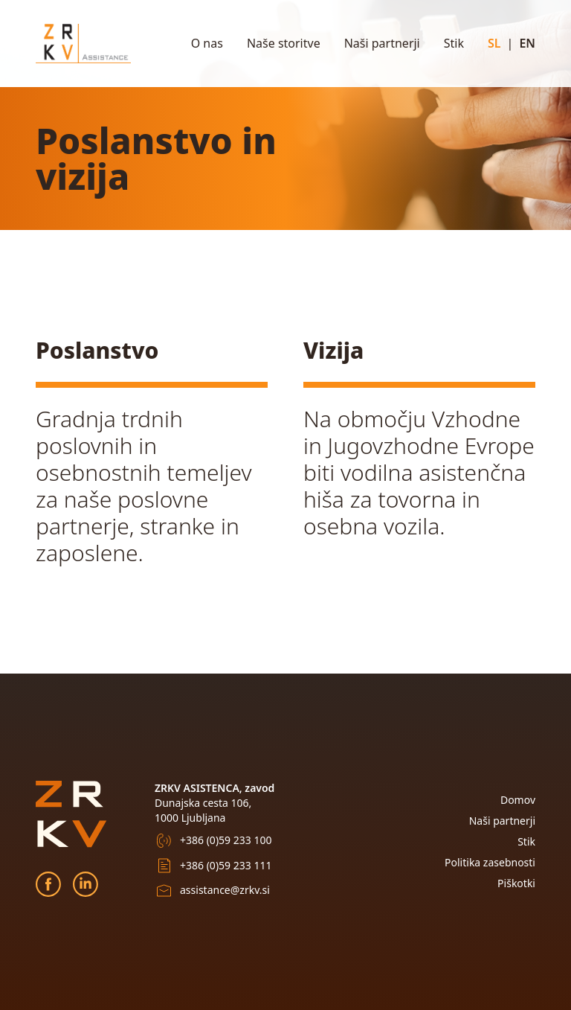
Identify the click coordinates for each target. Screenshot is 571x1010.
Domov (517, 800)
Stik (454, 43)
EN (527, 43)
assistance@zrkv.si (225, 890)
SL (494, 43)
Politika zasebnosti (490, 862)
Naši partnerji (382, 43)
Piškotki (516, 883)
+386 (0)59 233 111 (225, 865)
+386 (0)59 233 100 (225, 840)
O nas (207, 43)
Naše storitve (283, 43)
